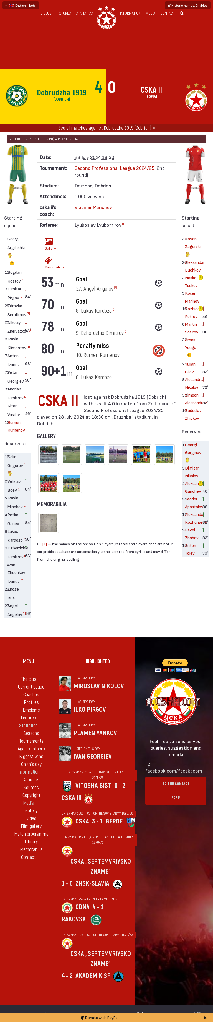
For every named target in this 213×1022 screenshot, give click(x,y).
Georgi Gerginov (192, 453)
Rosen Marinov (192, 296)
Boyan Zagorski (192, 247)
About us (31, 780)
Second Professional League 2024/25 (114, 168)
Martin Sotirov (191, 327)
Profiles (31, 702)
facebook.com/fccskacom (173, 770)
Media (150, 13)
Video (31, 818)
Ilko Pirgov (89, 710)
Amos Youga (190, 348)
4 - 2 (67, 976)
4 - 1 (97, 907)
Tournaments (31, 741)
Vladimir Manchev (93, 207)
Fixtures (64, 13)
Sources (31, 787)
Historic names (188, 5)
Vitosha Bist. (93, 786)
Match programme (31, 834)
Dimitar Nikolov (192, 471)
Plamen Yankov (95, 733)
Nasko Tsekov (191, 281)
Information (130, 13)
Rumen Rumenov (14, 425)
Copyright (31, 795)
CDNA (82, 907)
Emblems (31, 710)
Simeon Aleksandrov (192, 398)
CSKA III (72, 798)
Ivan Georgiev (92, 757)
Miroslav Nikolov (98, 686)
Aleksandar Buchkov (192, 265)
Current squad (31, 687)
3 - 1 (97, 821)
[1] (26, 246)
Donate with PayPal (99, 1017)
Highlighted (98, 661)
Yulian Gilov (190, 367)
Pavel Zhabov (192, 533)
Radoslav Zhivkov (192, 414)
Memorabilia (50, 262)
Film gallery (31, 826)
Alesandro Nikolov (192, 383)
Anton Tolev (190, 549)
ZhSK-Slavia (92, 884)
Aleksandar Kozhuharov (192, 518)
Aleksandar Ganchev (192, 487)
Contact (167, 13)
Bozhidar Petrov (192, 312)
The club (44, 13)
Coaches (31, 695)
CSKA (82, 821)
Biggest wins (31, 757)
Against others (31, 749)
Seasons (31, 733)
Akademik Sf (92, 976)
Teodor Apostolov (192, 502)
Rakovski (75, 919)
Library (31, 842)
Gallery (50, 244)
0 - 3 (120, 786)
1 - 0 (67, 884)
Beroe (114, 821)
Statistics (84, 13)
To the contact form (176, 790)
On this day (31, 764)
